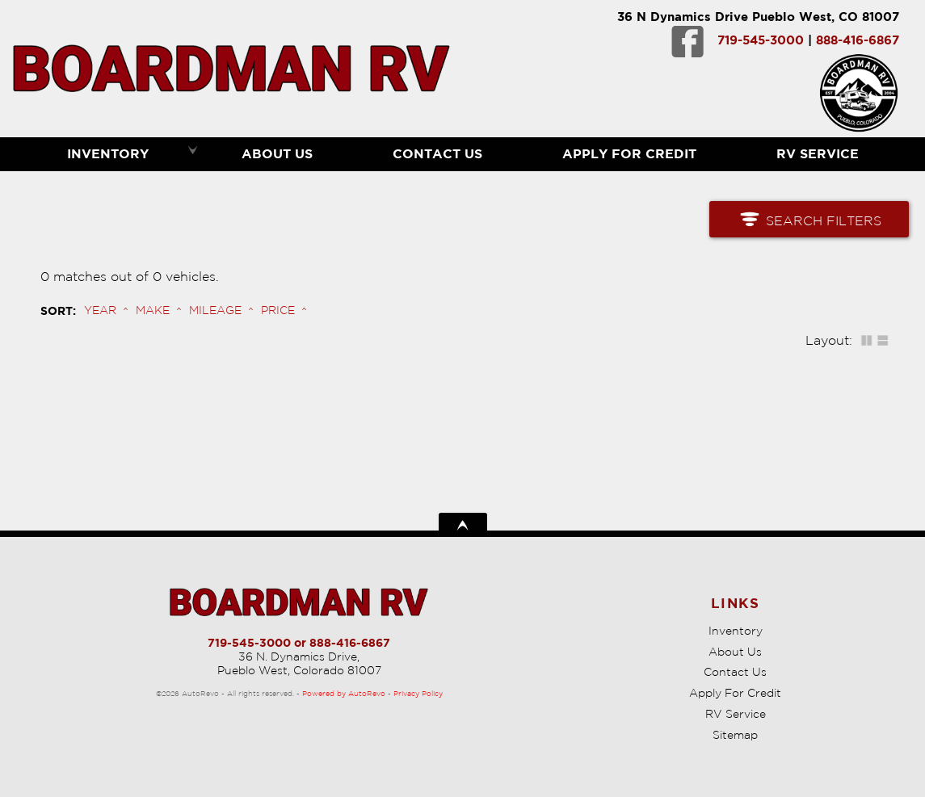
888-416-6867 (857, 40)
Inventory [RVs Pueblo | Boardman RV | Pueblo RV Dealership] (108, 153)
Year (100, 310)
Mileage (215, 310)
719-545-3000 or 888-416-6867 (299, 642)
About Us (735, 651)
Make (153, 310)
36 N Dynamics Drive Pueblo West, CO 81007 (758, 16)
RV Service (735, 713)
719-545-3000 (760, 40)
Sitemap (735, 734)
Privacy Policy (418, 693)
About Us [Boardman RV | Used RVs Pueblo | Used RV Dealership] (277, 153)
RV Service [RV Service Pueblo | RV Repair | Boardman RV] (817, 153)
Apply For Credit (629, 153)
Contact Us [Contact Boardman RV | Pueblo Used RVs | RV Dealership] (437, 153)
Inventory (735, 630)
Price (278, 310)
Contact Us (735, 671)
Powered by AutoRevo (343, 693)
